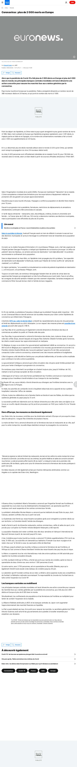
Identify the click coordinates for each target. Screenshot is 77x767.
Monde (12, 7)
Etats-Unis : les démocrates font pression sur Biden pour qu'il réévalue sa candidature (30, 664)
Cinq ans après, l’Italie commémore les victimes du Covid (20, 659)
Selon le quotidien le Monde (12, 233)
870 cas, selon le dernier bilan (21, 321)
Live (72, 2)
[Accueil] (2, 7)
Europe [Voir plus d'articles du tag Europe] (53, 671)
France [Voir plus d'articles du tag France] (33, 671)
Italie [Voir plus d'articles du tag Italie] (43, 671)
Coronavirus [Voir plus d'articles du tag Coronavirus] (8, 671)
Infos (6, 7)
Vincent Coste (8, 65)
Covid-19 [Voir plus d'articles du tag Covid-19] (22, 671)
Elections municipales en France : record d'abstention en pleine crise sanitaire (29, 228)
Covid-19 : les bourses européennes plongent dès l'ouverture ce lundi (24, 654)
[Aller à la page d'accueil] (7, 2)
